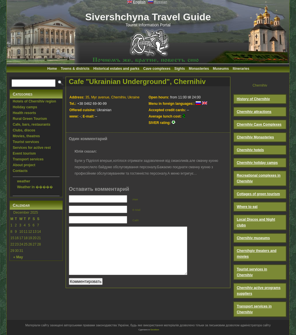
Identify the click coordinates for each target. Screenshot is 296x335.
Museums (221, 69)
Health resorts (24, 113)
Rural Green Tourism (30, 119)
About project (24, 165)
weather (23, 181)
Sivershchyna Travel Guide (148, 16)
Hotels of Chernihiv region (34, 101)
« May (18, 257)
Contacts (20, 171)
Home (52, 69)
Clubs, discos (24, 130)
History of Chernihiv (253, 99)
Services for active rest (32, 148)
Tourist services (26, 142)
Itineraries (241, 69)
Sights (179, 69)
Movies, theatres (26, 136)
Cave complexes (157, 69)
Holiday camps (25, 107)
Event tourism (24, 153)
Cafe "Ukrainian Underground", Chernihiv (137, 81)
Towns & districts (75, 69)
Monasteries (199, 69)
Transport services (28, 159)
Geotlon (154, 329)
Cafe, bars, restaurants (31, 124)
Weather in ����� (35, 187)
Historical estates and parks (116, 69)
